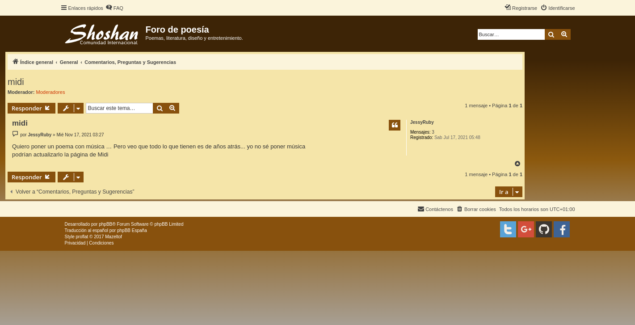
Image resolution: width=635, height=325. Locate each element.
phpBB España (132, 230)
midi (16, 82)
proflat (82, 236)
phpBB (105, 224)
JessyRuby (422, 122)
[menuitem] (114, 8)
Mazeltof (113, 236)
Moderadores (50, 92)
